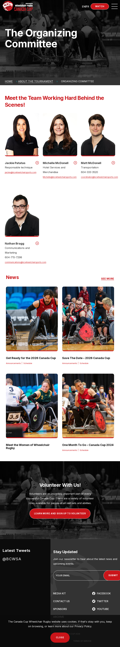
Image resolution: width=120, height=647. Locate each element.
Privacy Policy (83, 626)
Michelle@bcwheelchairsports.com (60, 177)
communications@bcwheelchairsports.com (25, 262)
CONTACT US (61, 601)
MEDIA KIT (59, 593)
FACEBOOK (104, 593)
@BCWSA (11, 559)
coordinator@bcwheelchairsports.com (99, 177)
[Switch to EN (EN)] (84, 6)
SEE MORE (107, 278)
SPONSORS (60, 609)
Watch (100, 6)
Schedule (27, 363)
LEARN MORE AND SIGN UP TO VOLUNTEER (60, 513)
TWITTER (102, 601)
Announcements (13, 363)
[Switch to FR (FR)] (87, 6)
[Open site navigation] (114, 6)
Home (9, 81)
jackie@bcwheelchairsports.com (20, 172)
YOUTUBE (103, 609)
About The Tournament (35, 81)
